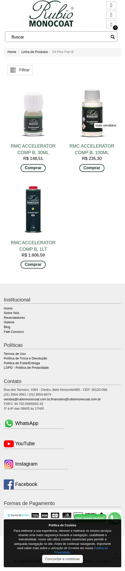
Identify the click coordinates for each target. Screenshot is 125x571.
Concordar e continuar (62, 559)
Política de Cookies (62, 525)
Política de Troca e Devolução (25, 358)
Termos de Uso (15, 354)
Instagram (20, 464)
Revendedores (14, 318)
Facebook (20, 484)
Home (12, 52)
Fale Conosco (14, 332)
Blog (7, 327)
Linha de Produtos (35, 52)
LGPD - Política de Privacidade (26, 367)
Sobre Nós (11, 313)
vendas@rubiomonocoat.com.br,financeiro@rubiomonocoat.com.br (52, 399)
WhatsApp (21, 423)
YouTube (19, 443)
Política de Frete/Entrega (22, 363)
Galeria (9, 322)
